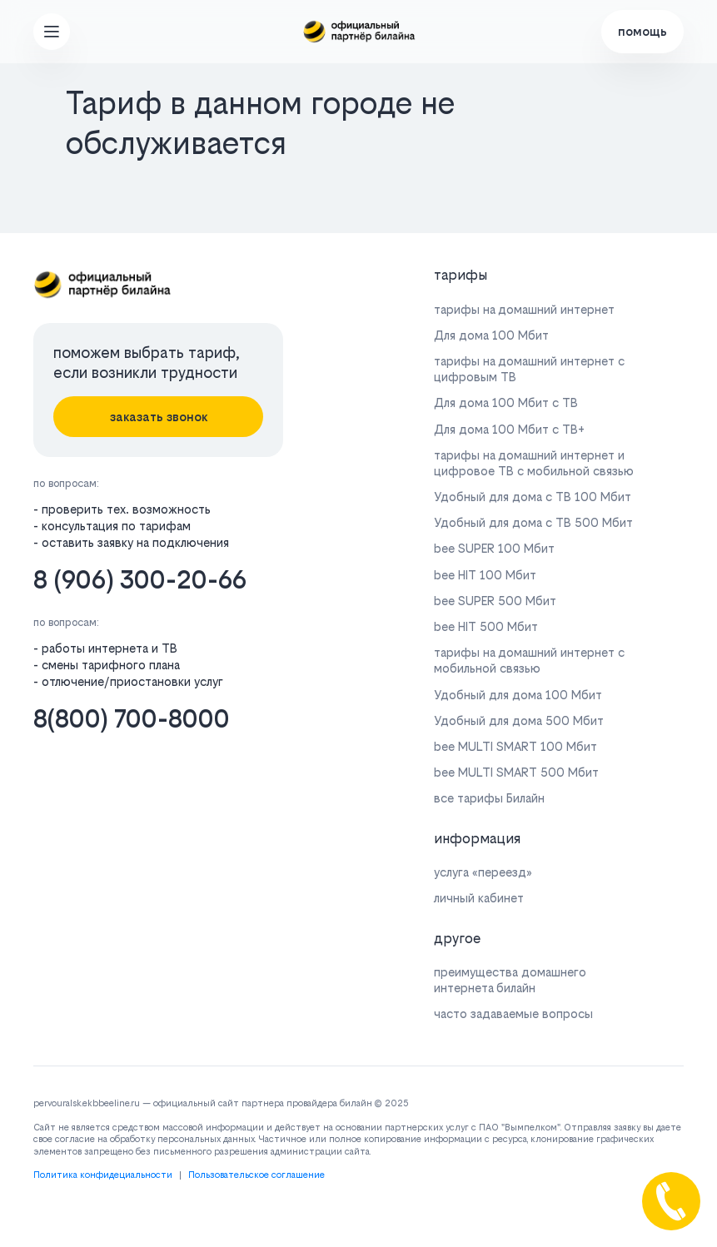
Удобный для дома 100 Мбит (518, 695)
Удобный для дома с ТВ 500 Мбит (533, 522)
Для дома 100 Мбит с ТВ (506, 402)
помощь (642, 31)
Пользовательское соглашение (256, 1175)
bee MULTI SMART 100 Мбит (515, 746)
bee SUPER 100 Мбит (494, 548)
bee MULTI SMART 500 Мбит (516, 772)
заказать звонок (158, 417)
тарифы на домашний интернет (524, 309)
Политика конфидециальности (102, 1175)
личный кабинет (479, 898)
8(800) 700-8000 (131, 718)
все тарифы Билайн (489, 798)
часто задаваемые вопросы (513, 1013)
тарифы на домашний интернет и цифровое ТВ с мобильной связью (534, 463)
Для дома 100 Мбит (491, 335)
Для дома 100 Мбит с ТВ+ (509, 429)
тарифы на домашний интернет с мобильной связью (529, 660)
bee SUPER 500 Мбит (495, 601)
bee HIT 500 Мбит (486, 626)
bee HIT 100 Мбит (485, 575)
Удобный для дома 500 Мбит (519, 720)
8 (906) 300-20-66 (139, 579)
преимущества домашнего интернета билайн (510, 980)
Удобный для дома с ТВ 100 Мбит (532, 496)
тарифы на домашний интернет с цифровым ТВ (529, 369)
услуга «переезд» (483, 872)
